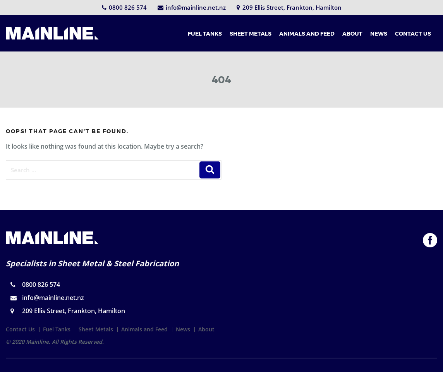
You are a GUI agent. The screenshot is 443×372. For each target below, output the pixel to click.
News (183, 329)
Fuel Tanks (56, 329)
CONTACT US (413, 33)
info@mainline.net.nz (192, 7)
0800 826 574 (124, 7)
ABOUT (352, 33)
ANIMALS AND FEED (307, 33)
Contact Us (20, 329)
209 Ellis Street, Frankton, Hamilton (289, 7)
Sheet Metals (96, 329)
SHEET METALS (250, 33)
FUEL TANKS (205, 33)
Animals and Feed (144, 329)
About (206, 329)
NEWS (378, 33)
